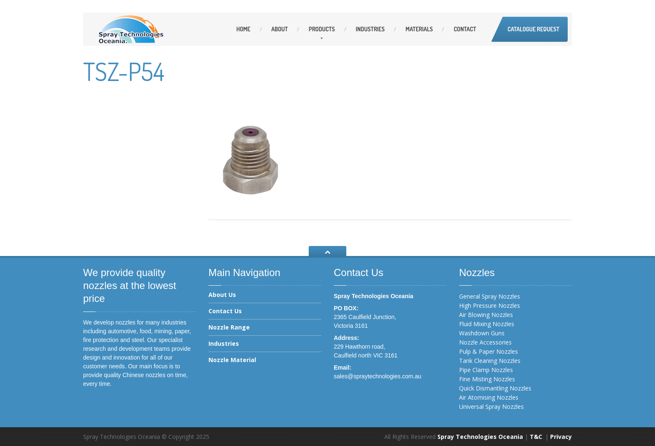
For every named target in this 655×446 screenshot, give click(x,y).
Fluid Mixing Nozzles (486, 324)
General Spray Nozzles (489, 296)
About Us (222, 295)
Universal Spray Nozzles (491, 407)
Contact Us (225, 311)
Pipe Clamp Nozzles (486, 370)
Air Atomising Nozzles (488, 397)
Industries (370, 29)
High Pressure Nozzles (489, 305)
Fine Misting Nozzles (487, 379)
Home (243, 29)
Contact (465, 29)
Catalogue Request (533, 29)
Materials (419, 29)
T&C (536, 437)
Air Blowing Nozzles (486, 315)
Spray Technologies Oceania (480, 437)
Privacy (561, 437)
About (280, 29)
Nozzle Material (232, 360)
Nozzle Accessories (485, 342)
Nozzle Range (229, 327)
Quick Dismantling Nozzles (495, 388)
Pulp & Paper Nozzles (488, 351)
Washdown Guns (482, 333)
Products (322, 29)
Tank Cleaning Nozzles (489, 361)
